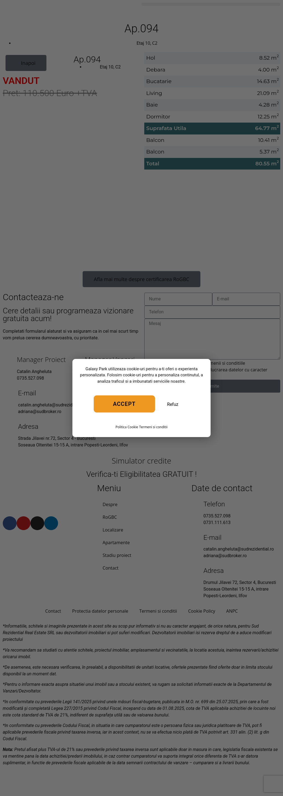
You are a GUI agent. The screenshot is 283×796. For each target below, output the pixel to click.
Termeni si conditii (153, 427)
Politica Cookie (127, 427)
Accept (124, 404)
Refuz (173, 404)
